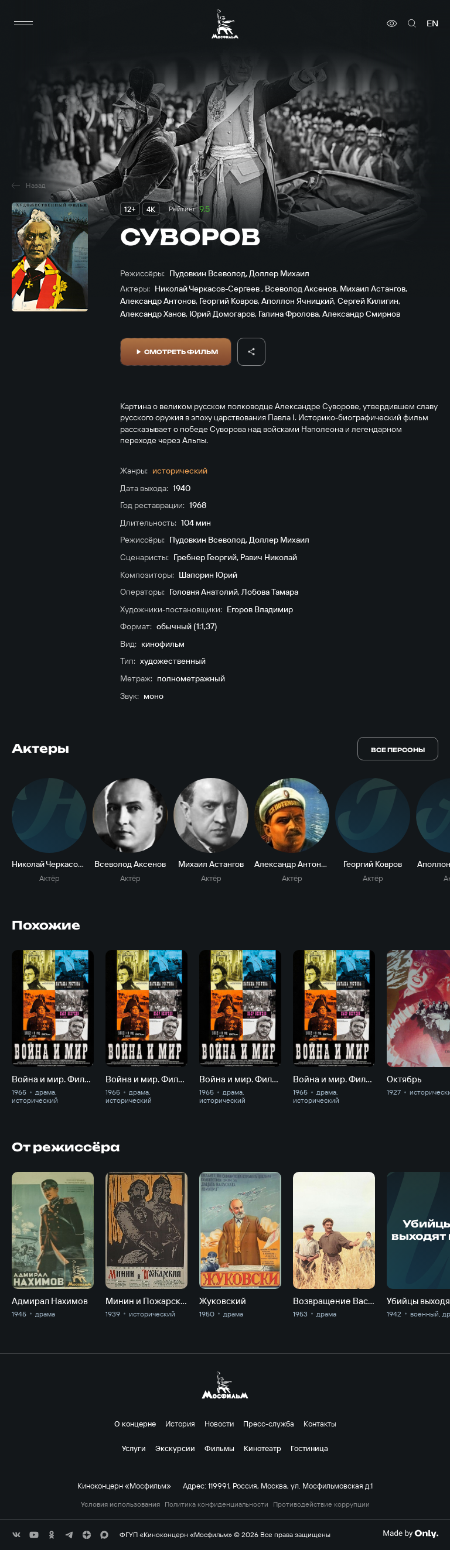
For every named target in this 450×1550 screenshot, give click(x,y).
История (180, 1423)
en (432, 23)
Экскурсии (175, 1448)
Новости (219, 1423)
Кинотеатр (262, 1448)
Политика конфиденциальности (216, 1504)
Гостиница (309, 1448)
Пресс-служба (268, 1423)
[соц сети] (16, 1534)
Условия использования (120, 1504)
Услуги (134, 1448)
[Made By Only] (410, 1533)
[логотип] (225, 24)
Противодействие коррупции (321, 1504)
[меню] (23, 23)
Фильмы (219, 1448)
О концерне (135, 1423)
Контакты (320, 1423)
